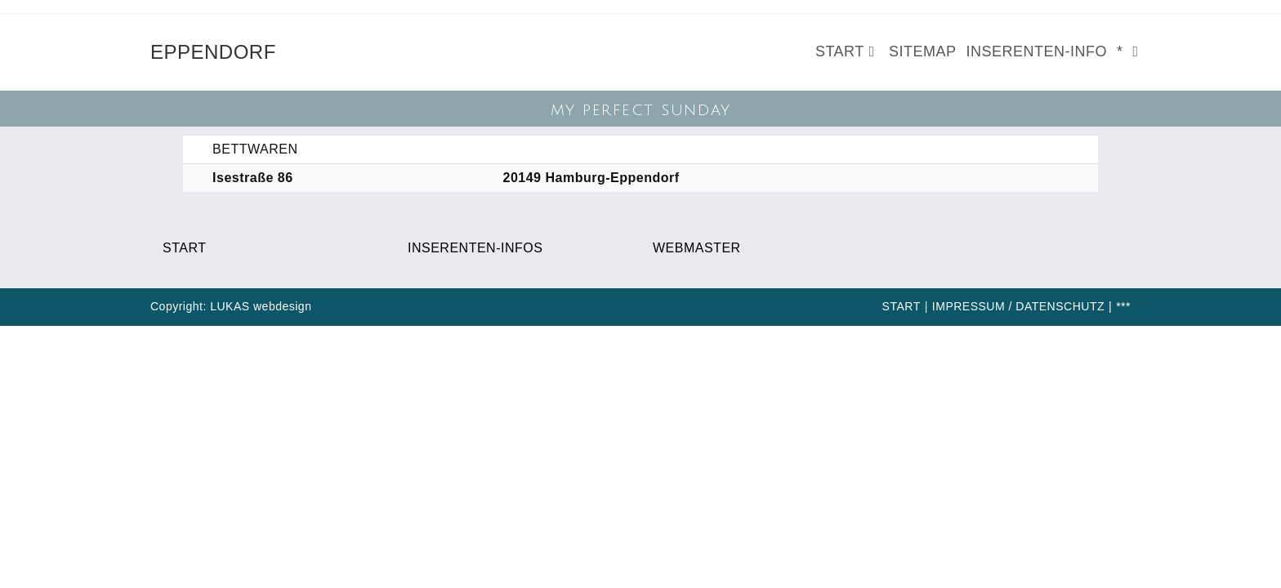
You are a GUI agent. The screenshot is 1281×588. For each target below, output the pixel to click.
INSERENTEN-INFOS (475, 248)
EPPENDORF (213, 52)
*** (1123, 306)
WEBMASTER (697, 248)
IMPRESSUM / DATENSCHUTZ (1018, 306)
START (184, 248)
